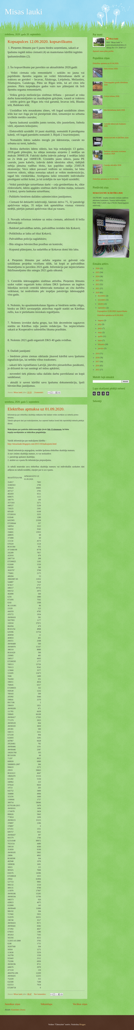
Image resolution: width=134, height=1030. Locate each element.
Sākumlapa (46, 1004)
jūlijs (100, 324)
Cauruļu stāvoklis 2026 (112, 165)
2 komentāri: (39, 392)
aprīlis (100, 336)
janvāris (101, 348)
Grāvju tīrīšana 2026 (111, 96)
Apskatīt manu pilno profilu (103, 51)
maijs (100, 332)
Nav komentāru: (40, 994)
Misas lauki (23, 11)
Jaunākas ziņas (12, 1004)
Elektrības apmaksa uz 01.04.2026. (106, 63)
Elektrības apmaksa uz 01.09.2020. (36, 409)
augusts (101, 320)
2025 (98, 272)
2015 (98, 370)
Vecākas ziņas (80, 1004)
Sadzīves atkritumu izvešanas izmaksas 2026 (115, 152)
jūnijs (100, 328)
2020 (98, 293)
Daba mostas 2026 (111, 69)
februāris (101, 344)
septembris (102, 308)
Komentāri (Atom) (18, 1010)
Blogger (82, 1025)
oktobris (101, 304)
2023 (98, 280)
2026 (98, 268)
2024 (98, 276)
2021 (98, 288)
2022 (98, 284)
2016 (98, 366)
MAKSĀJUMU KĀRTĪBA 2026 (116, 138)
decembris (102, 296)
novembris (102, 300)
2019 (98, 354)
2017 (98, 362)
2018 (98, 358)
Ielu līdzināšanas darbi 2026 (114, 110)
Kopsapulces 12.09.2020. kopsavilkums (40, 41)
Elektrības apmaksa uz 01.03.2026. (106, 179)
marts (100, 340)
